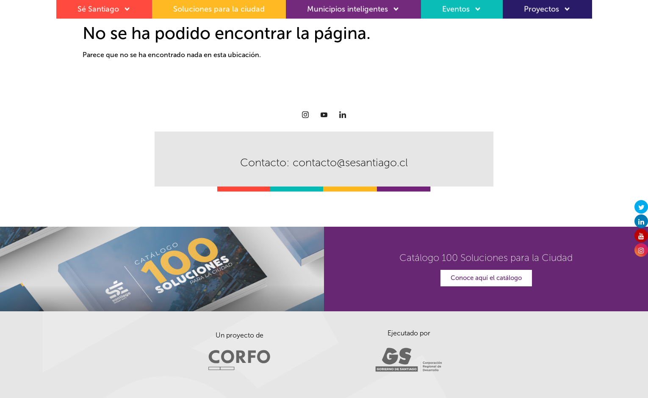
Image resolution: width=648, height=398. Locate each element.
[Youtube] (324, 114)
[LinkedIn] (342, 114)
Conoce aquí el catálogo (486, 277)
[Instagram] (305, 114)
